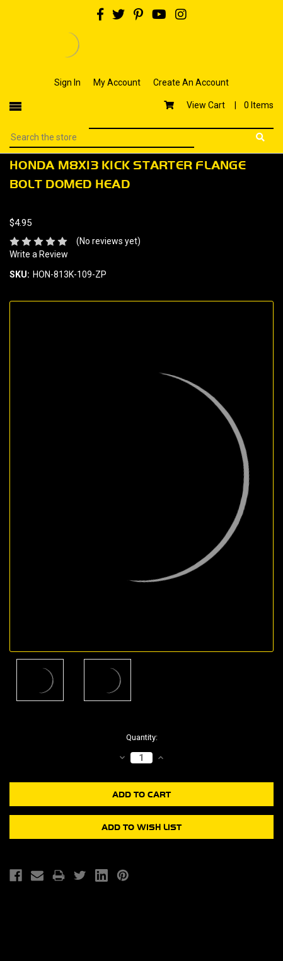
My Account (117, 82)
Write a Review (38, 254)
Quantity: (142, 737)
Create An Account (191, 82)
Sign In (67, 82)
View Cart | (219, 105)
